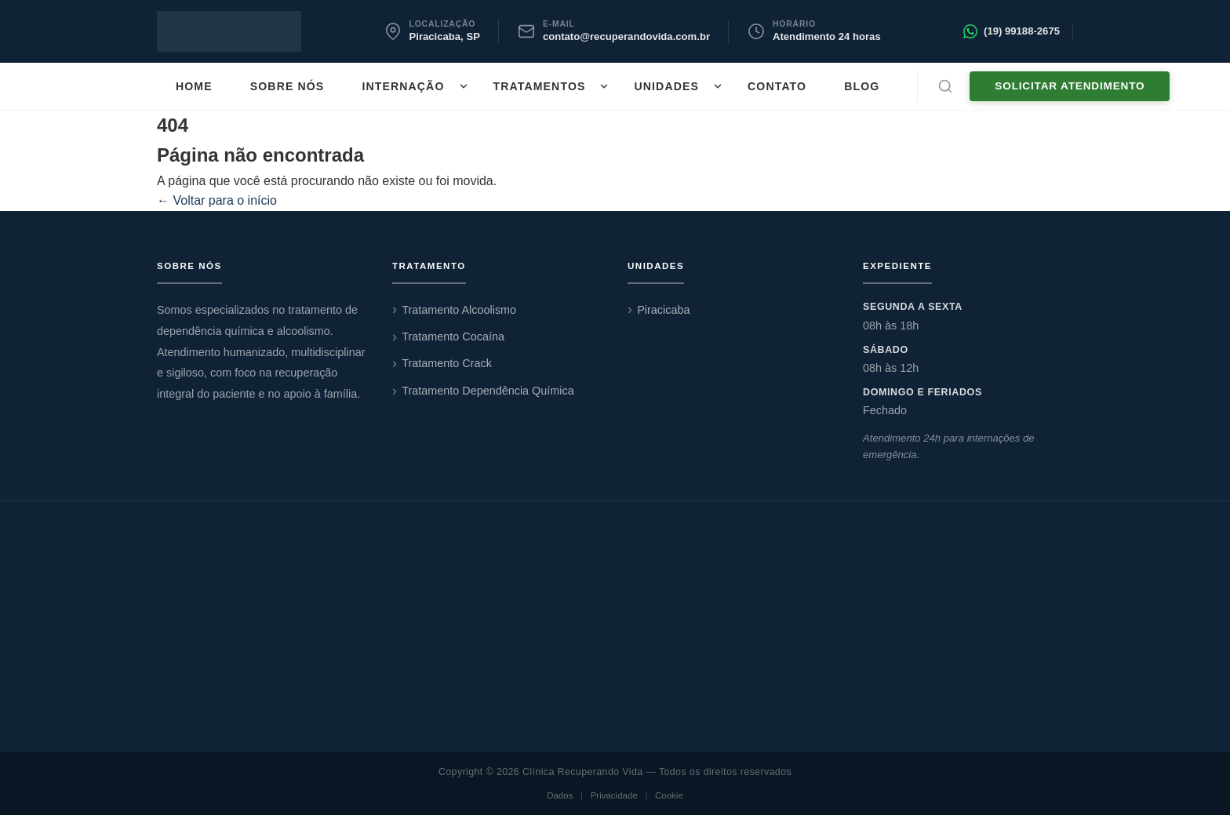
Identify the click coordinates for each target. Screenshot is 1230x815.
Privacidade (614, 795)
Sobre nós (287, 86)
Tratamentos (539, 86)
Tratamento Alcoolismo (459, 310)
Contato (777, 86)
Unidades (666, 86)
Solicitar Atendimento (1069, 86)
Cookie (669, 795)
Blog (861, 86)
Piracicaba (663, 310)
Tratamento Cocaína (453, 336)
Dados (560, 795)
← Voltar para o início (217, 200)
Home (194, 86)
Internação (403, 86)
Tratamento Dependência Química (487, 390)
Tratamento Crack (447, 363)
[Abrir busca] (945, 86)
